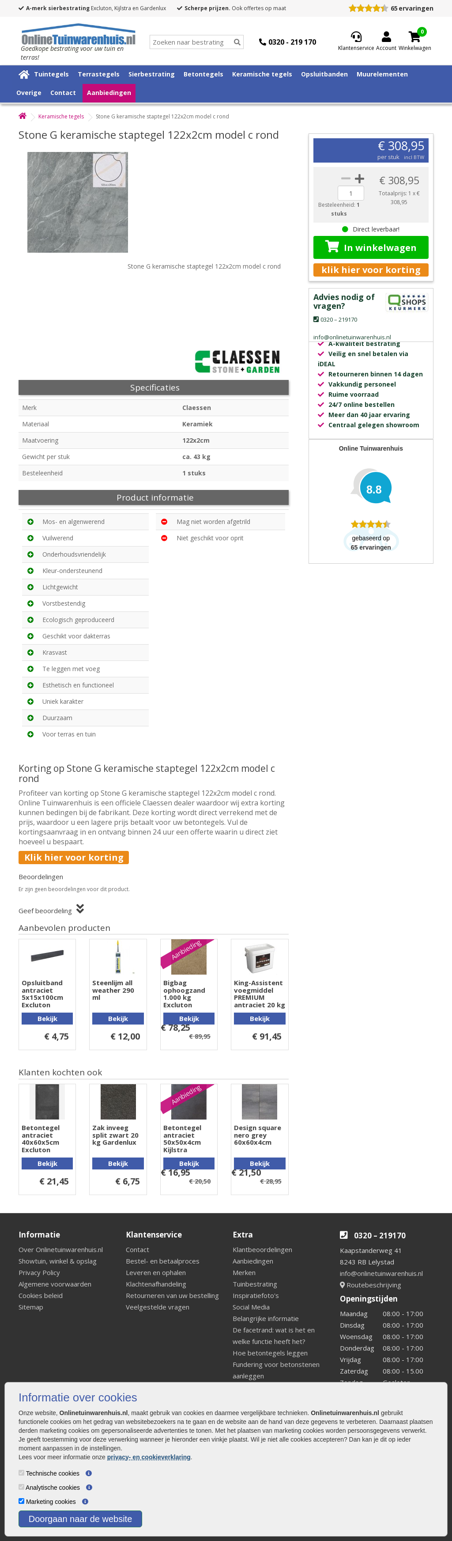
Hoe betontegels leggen (270, 1352)
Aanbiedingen (109, 92)
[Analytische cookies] (21, 1487)
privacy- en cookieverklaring (149, 1457)
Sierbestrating (151, 74)
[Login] (386, 42)
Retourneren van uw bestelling (172, 1295)
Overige (28, 92)
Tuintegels (51, 74)
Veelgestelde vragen (157, 1306)
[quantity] (351, 193)
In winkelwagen (371, 247)
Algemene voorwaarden (55, 1283)
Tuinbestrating (255, 1283)
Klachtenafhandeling (156, 1283)
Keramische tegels (262, 74)
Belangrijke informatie (266, 1318)
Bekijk (47, 1018)
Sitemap (31, 1306)
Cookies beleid (41, 1295)
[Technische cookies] (21, 1473)
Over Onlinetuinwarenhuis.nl (61, 1249)
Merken (244, 1272)
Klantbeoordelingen (262, 1249)
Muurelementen (382, 74)
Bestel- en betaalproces (163, 1260)
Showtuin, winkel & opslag (58, 1260)
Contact (63, 92)
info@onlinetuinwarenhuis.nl (381, 1273)
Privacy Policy (39, 1272)
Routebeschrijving (370, 1284)
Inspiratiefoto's (256, 1295)
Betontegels (203, 74)
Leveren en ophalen (156, 1272)
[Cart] (415, 36)
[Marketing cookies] (21, 1501)
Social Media (251, 1306)
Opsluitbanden (324, 74)
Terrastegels (99, 74)
